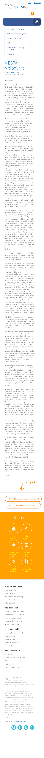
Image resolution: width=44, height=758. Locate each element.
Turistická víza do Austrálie (14, 621)
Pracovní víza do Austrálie (13, 618)
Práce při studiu (10, 603)
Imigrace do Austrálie (12, 624)
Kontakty (19, 54)
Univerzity (19, 597)
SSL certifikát (26, 735)
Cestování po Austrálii (12, 643)
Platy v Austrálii (10, 636)
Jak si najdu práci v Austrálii (14, 633)
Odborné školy (10, 597)
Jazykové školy (10, 593)
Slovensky (37, 3)
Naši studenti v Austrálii (19, 29)
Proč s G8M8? (9, 654)
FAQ (19, 43)
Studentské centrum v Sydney (15, 658)
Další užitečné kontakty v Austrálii (19, 48)
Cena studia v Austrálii (12, 600)
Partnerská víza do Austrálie (14, 615)
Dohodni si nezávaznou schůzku (24, 505)
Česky (30, 3)
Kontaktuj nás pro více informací (24, 499)
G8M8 (17, 72)
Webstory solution (19, 721)
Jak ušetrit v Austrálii (12, 646)
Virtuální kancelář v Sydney (19, 34)
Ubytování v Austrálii (12, 639)
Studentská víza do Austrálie (14, 611)
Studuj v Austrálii (10, 590)
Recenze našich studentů (13, 667)
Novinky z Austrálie (19, 38)
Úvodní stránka (9, 72)
